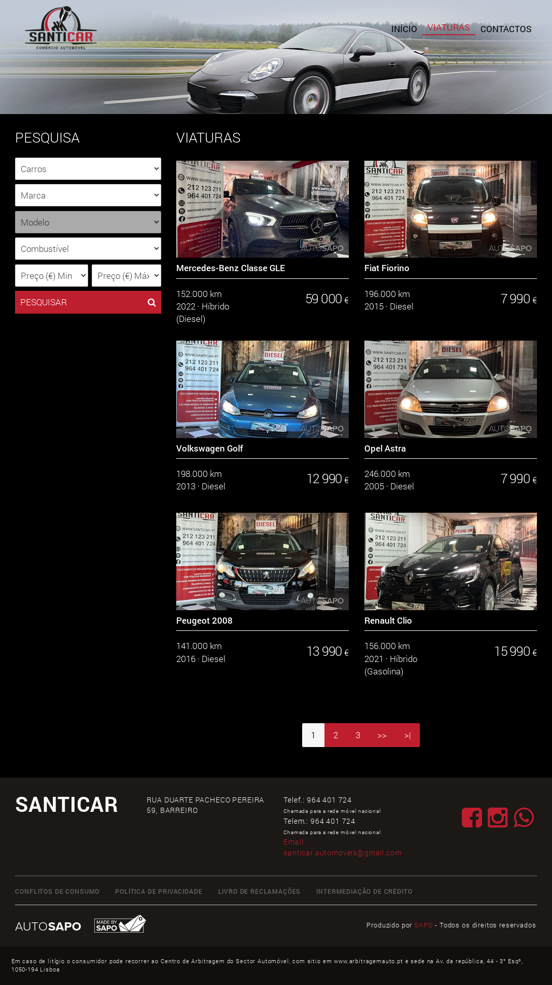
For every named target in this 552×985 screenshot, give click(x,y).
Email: (342, 847)
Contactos (506, 29)
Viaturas (449, 27)
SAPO (423, 925)
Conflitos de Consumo (57, 891)
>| (407, 735)
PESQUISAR (87, 302)
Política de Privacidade (158, 891)
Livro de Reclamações (259, 891)
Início (404, 29)
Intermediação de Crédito (364, 891)
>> (382, 735)
